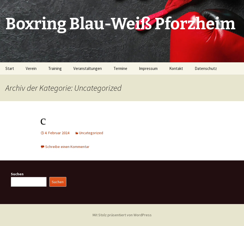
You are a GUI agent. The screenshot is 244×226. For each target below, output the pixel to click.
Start (9, 68)
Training (55, 68)
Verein (31, 68)
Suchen (17, 174)
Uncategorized (91, 132)
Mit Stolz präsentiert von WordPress (122, 214)
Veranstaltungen (87, 68)
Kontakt (176, 68)
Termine (120, 68)
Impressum (148, 68)
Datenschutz (206, 68)
